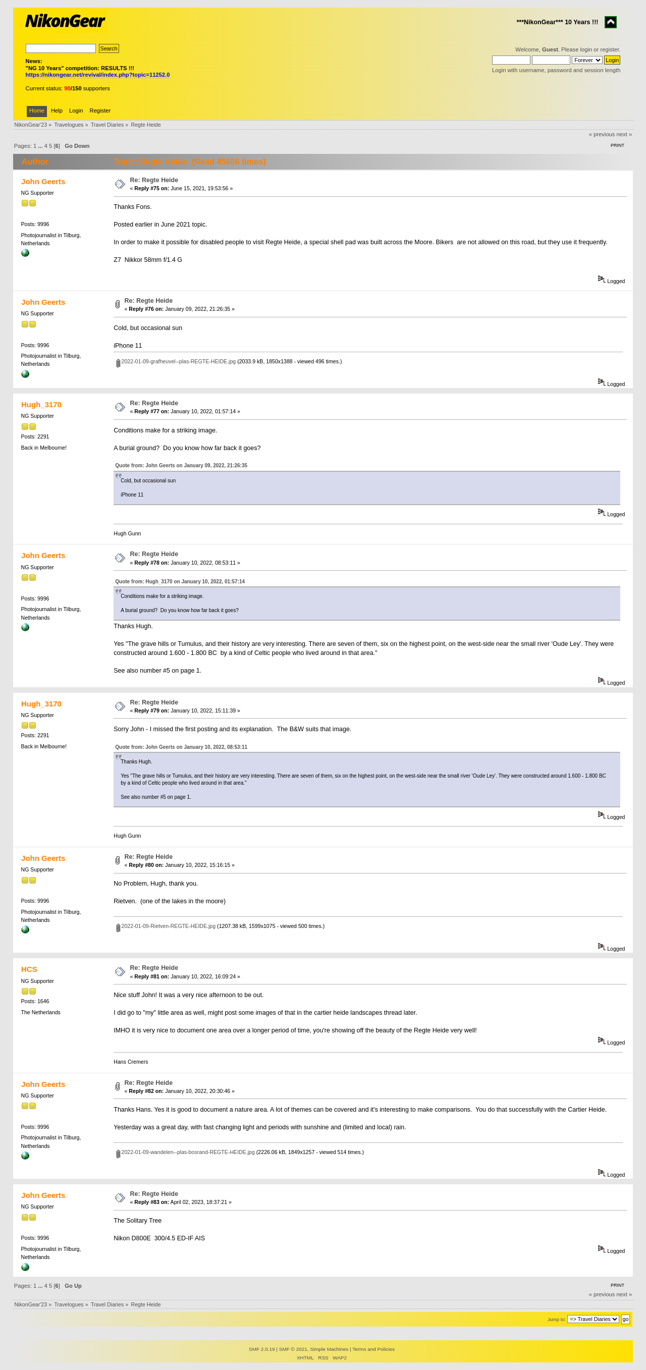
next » (624, 134)
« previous (602, 134)
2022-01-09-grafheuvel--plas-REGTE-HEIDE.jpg (176, 361)
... (41, 146)
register (609, 49)
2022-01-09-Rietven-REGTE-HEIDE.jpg (166, 926)
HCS (29, 969)
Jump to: (557, 1319)
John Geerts (43, 181)
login (586, 49)
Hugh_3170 (41, 404)
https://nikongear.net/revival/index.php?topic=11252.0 (98, 75)
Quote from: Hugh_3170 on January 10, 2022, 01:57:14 (180, 581)
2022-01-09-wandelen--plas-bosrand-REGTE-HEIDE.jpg (186, 1152)
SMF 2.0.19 (262, 1349)
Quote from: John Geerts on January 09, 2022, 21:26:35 (181, 465)
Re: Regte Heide (154, 180)
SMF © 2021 (293, 1349)
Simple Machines (329, 1349)
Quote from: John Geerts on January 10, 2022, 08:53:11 (181, 747)
